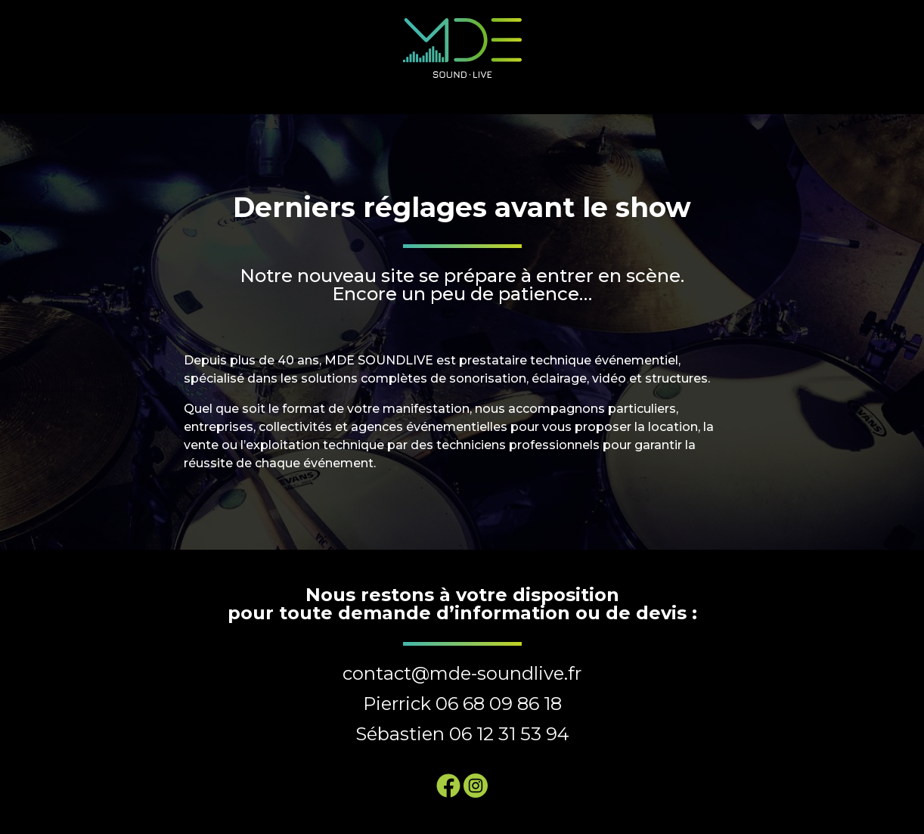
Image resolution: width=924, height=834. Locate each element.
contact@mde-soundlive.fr (462, 673)
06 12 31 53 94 (509, 734)
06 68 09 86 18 (499, 704)
